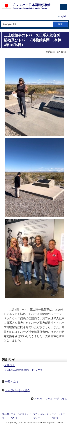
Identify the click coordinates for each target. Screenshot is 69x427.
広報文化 (9, 365)
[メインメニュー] (63, 7)
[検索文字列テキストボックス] (26, 24)
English (62, 16)
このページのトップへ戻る (50, 399)
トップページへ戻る (17, 390)
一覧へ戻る (12, 381)
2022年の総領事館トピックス (25, 370)
